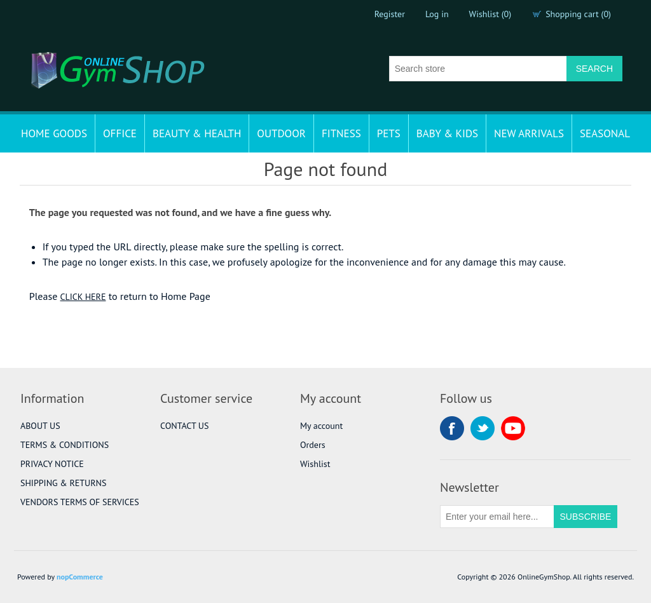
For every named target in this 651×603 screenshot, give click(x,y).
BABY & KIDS (447, 133)
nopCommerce (80, 576)
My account (321, 425)
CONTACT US (184, 425)
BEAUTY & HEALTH (197, 133)
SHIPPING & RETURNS (63, 483)
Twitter (482, 428)
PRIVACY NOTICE (52, 464)
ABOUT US (40, 425)
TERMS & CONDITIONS (64, 445)
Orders (313, 445)
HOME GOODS (54, 133)
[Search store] (478, 68)
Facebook (452, 428)
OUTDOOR (281, 133)
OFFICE (120, 133)
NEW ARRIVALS (529, 133)
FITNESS (341, 133)
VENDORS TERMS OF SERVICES (79, 502)
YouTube (513, 428)
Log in (437, 14)
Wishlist (315, 464)
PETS (389, 133)
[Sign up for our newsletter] (497, 516)
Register (389, 14)
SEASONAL (605, 133)
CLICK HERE (83, 296)
